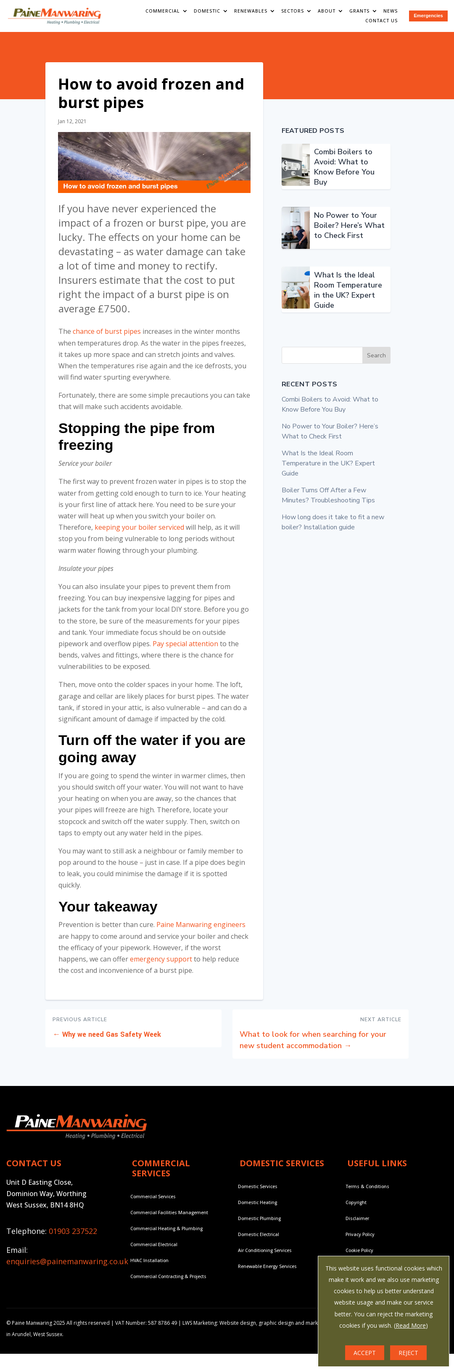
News (392, 11)
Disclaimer (357, 1224)
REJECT (408, 1353)
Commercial (164, 11)
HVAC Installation (149, 1266)
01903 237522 (73, 1236)
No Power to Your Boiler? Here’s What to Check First (349, 231)
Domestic (208, 11)
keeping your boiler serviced (139, 533)
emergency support (161, 964)
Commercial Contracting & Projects (168, 1282)
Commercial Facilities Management (169, 1218)
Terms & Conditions (367, 1192)
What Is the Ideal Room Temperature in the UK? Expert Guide (348, 296)
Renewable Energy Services (267, 1272)
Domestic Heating (257, 1208)
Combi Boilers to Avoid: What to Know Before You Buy (344, 173)
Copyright (356, 1208)
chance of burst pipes (107, 337)
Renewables (252, 11)
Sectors (294, 11)
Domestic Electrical (258, 1240)
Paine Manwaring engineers (200, 930)
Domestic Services (257, 1192)
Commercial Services (152, 1202)
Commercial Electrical (153, 1250)
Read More (411, 1325)
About (329, 11)
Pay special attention (185, 649)
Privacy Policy (360, 1240)
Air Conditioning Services (264, 1256)
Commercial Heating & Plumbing (166, 1234)
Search (376, 361)
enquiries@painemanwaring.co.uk (67, 1267)
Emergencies (429, 15)
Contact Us (383, 21)
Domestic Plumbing (259, 1224)
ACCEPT (365, 1353)
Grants (361, 11)
